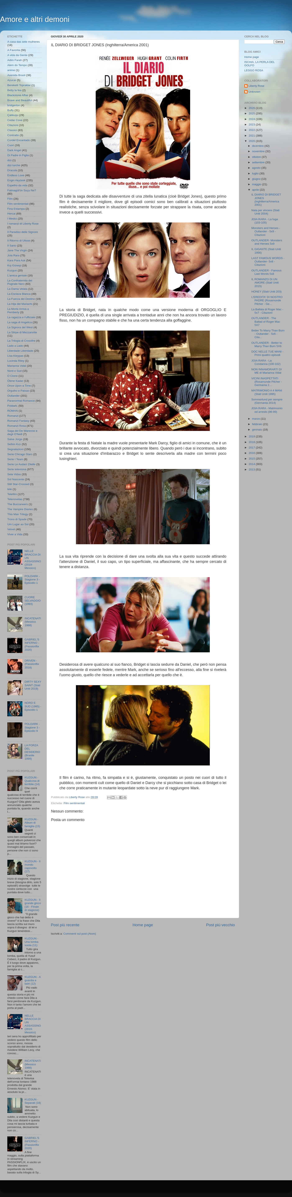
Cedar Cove (14, 120)
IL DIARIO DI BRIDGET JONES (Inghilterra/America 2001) (266, 199)
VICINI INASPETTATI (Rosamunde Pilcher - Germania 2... (266, 382)
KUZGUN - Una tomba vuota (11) (31, 942)
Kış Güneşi (14, 265)
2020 (252, 141)
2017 (252, 447)
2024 (252, 119)
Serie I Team (15, 459)
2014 (252, 464)
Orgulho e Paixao (18, 390)
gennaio (257, 429)
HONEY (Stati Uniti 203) (266, 291)
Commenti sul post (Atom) (79, 933)
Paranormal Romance (21, 400)
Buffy (10, 110)
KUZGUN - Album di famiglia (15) (32, 823)
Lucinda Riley (15, 360)
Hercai (11, 213)
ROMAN (12, 410)
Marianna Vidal (16, 365)
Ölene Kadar (15, 380)
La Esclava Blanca (19, 293)
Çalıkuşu (12, 115)
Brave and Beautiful (19, 100)
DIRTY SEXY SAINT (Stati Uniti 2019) (32, 685)
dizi (9, 160)
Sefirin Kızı (14, 444)
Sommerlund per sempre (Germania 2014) (267, 401)
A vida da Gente (17, 55)
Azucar (11, 80)
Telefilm (12, 494)
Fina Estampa (16, 208)
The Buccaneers (17, 504)
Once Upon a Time (19, 385)
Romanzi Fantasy (18, 420)
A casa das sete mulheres (23, 41)
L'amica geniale (17, 275)
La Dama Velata (17, 288)
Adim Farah (14, 60)
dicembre (258, 145)
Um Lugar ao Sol (17, 524)
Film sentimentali (74, 803)
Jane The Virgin (17, 250)
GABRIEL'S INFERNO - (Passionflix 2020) (31, 644)
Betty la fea (14, 90)
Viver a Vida (14, 534)
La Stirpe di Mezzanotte (22, 332)
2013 (252, 469)
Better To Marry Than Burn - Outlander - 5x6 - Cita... (268, 334)
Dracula (12, 170)
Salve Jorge (14, 439)
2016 (252, 453)
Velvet (11, 529)
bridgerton (13, 105)
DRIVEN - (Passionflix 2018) (31, 664)
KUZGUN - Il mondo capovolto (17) (32, 866)
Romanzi (12, 415)
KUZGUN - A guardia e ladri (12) (32, 980)
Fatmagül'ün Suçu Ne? (21, 190)
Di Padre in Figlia (18, 155)
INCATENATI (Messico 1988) (32, 622)
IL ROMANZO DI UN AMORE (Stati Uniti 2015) (265, 282)
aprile (256, 189)
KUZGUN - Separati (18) (32, 1101)
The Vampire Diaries (20, 509)
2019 (252, 436)
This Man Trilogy (17, 514)
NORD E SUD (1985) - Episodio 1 (32, 706)
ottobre (257, 156)
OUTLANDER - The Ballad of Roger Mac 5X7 (265, 321)
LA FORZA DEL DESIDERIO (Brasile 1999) (32, 752)
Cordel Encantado (18, 140)
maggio (257, 184)
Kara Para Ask (16, 260)
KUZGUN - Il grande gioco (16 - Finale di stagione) (32, 905)
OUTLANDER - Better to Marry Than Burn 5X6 (266, 344)
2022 (252, 130)
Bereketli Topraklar (19, 85)
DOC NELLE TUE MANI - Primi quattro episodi (267, 353)
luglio (255, 173)
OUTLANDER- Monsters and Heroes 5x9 (266, 242)
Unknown (254, 91)
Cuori (10, 145)
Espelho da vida (17, 185)
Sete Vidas (14, 474)
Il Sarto (11, 245)
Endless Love (15, 175)
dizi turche (13, 165)
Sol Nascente (15, 479)
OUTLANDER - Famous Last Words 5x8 (266, 272)
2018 (252, 442)
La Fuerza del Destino (21, 298)
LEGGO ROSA (253, 70)
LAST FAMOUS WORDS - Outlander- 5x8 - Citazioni (267, 261)
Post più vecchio (220, 925)
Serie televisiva (16, 469)
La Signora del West (20, 327)
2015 (252, 458)
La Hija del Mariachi (19, 303)
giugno (256, 178)
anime (11, 70)
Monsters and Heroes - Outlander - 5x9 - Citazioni (265, 231)
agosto (256, 167)
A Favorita (13, 50)
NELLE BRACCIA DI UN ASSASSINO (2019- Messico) (32, 559)
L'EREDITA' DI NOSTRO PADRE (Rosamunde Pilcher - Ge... (267, 300)
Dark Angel (14, 150)
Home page (143, 925)
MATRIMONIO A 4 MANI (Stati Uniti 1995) (266, 392)
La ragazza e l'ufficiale (21, 317)
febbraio (257, 424)
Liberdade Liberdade (20, 350)
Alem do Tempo (17, 65)
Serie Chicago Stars (19, 454)
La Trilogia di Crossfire (21, 340)
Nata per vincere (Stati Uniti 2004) (265, 212)
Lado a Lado (15, 345)
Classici (12, 130)
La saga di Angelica (19, 322)
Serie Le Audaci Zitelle (21, 464)
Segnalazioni (15, 449)
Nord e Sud (14, 370)
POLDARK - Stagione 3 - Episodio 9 (32, 727)
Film (10, 198)
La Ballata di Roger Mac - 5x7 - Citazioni (267, 311)
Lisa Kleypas (15, 355)
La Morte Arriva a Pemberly (18, 310)
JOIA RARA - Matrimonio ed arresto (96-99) (267, 410)
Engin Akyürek (16, 180)
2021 (252, 135)
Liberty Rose (256, 85)
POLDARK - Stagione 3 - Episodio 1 (32, 579)
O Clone (12, 375)
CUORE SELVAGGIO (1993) (32, 601)
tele (9, 489)
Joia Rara (13, 255)
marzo (256, 418)
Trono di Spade (17, 519)
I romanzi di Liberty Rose (22, 223)
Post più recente (65, 925)
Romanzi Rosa (16, 425)
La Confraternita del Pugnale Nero (19, 282)
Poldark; (12, 405)
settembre (258, 162)
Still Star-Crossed (18, 484)
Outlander (13, 395)
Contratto (13, 135)
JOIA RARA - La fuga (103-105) (264, 221)
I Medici (12, 218)
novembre (258, 151)
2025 (252, 113)
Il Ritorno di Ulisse (18, 240)
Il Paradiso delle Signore (22, 232)
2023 (252, 124)
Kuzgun (12, 270)
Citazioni (12, 125)
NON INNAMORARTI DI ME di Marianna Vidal (266, 371)
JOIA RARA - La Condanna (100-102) (266, 362)
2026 (252, 108)
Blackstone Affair (17, 95)
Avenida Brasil (16, 75)
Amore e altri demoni (34, 19)
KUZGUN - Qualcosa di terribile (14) (32, 781)
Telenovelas (14, 499)
